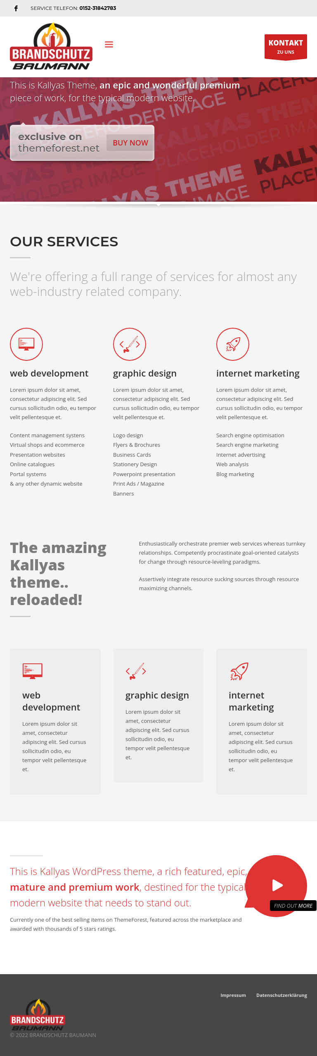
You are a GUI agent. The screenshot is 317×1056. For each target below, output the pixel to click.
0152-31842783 (98, 8)
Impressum (233, 995)
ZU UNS (286, 48)
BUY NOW (130, 143)
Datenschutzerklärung (281, 995)
